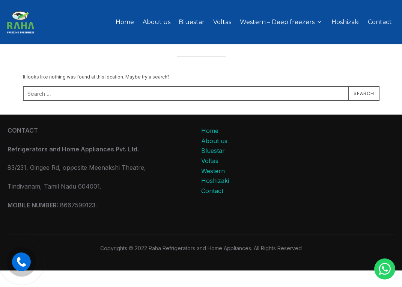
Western (213, 187)
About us (157, 22)
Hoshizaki (345, 22)
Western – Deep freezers (281, 22)
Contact (380, 22)
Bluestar (192, 22)
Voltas (223, 22)
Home (125, 22)
